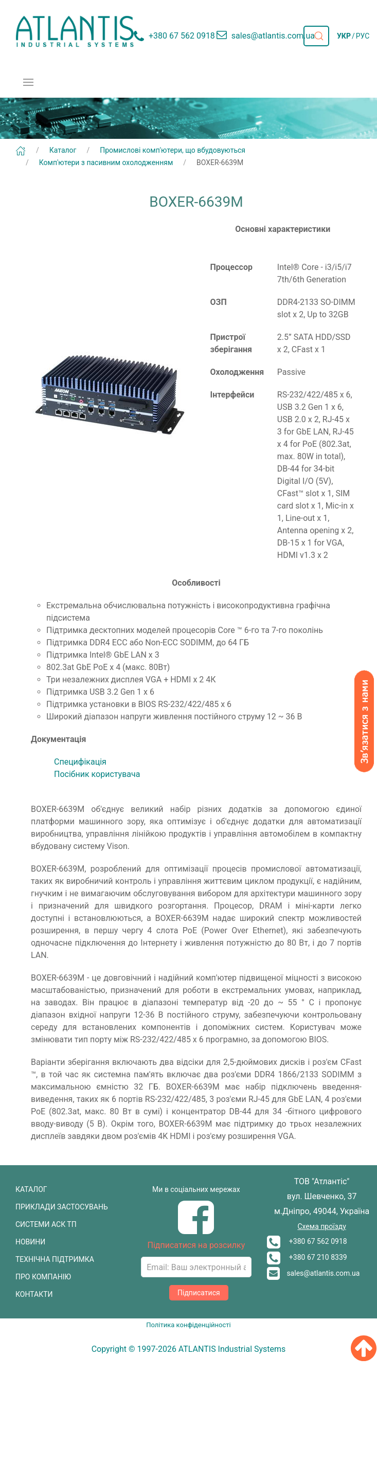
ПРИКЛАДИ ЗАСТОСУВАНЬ (61, 1207)
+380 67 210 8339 (307, 1257)
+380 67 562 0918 (307, 1241)
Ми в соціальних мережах (196, 1189)
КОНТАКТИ (34, 1294)
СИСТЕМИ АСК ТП (46, 1224)
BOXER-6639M (219, 162)
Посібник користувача (97, 774)
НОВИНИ (30, 1242)
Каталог (63, 150)
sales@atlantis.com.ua (313, 1273)
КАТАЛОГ (31, 1189)
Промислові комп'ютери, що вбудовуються (172, 150)
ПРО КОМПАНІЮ (43, 1277)
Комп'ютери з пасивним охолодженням (106, 162)
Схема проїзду (321, 1226)
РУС (363, 36)
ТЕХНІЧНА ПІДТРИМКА (54, 1259)
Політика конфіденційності (188, 1325)
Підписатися (198, 1293)
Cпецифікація (80, 762)
